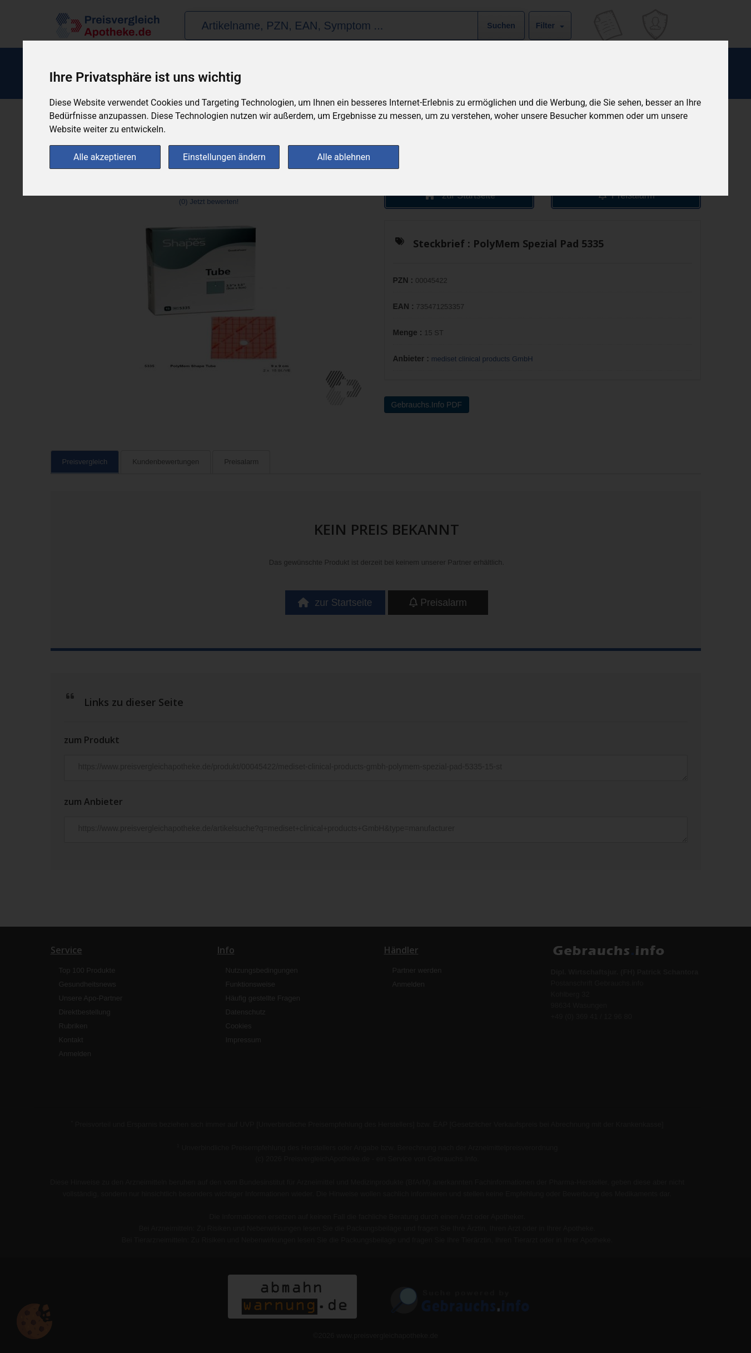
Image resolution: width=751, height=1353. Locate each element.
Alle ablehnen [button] (344, 156)
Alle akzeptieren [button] (104, 156)
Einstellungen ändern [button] (224, 156)
